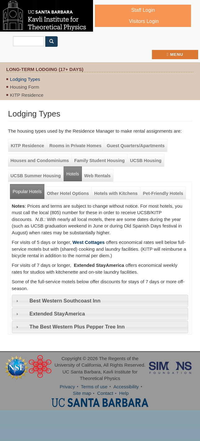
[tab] (100, 301)
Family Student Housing (99, 160)
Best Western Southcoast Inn (64, 300)
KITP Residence (26, 95)
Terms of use (94, 386)
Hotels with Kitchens (116, 193)
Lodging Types (25, 79)
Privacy (67, 386)
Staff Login (143, 10)
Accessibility (126, 386)
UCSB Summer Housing (36, 175)
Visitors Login (144, 21)
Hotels (72, 173)
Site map (82, 393)
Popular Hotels (28, 189)
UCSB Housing (145, 160)
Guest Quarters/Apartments (136, 145)
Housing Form (24, 87)
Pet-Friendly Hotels (163, 193)
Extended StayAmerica (57, 313)
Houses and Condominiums (40, 160)
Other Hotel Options (68, 193)
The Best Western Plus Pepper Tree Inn (77, 326)
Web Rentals (97, 175)
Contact (105, 393)
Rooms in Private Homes (75, 145)
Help (124, 393)
